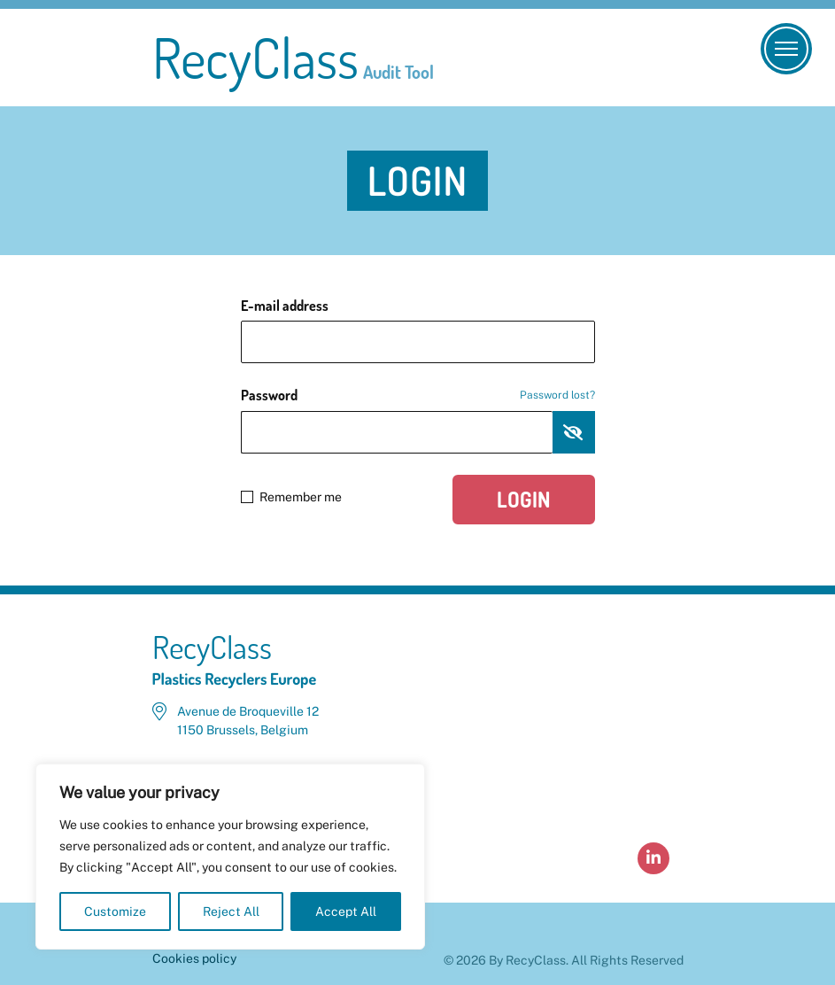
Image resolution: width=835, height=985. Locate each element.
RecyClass (293, 57)
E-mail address (285, 305)
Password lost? (557, 395)
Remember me (291, 497)
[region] (230, 857)
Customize (115, 911)
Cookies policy (194, 958)
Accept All (345, 911)
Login (524, 499)
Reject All (231, 911)
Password (418, 395)
